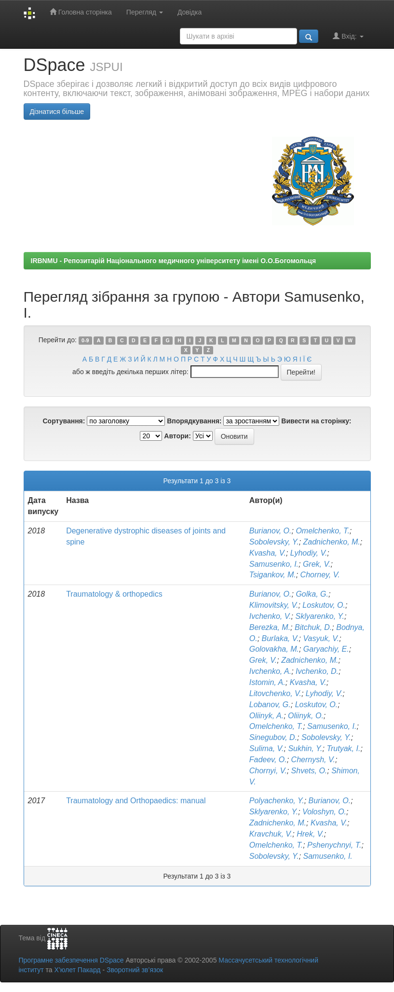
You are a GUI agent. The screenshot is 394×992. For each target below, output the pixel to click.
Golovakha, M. (274, 649)
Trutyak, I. (343, 748)
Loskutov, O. (323, 605)
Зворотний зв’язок (135, 970)
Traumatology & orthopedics (114, 594)
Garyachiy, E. (326, 649)
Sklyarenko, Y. (320, 616)
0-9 (85, 340)
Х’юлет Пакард (77, 970)
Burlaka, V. (280, 638)
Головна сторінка (81, 12)
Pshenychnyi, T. (334, 845)
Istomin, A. (267, 682)
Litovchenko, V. (275, 693)
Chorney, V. (320, 575)
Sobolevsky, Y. (274, 542)
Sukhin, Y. (305, 748)
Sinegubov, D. (273, 737)
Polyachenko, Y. (276, 800)
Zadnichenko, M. (331, 542)
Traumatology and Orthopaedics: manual (135, 800)
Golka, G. (312, 594)
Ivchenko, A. (270, 671)
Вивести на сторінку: (316, 421)
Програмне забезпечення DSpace (71, 960)
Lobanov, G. (270, 704)
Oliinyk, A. (266, 716)
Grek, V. (317, 564)
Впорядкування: (194, 421)
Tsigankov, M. (272, 575)
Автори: (177, 436)
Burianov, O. (270, 531)
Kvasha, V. (267, 553)
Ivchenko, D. (317, 671)
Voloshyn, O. (324, 812)
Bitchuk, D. (313, 627)
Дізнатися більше (57, 111)
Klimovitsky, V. (274, 605)
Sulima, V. (266, 748)
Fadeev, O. (268, 759)
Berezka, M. (269, 627)
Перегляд (144, 12)
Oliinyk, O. (306, 716)
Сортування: (63, 421)
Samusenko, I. (274, 564)
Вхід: (348, 36)
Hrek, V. (310, 834)
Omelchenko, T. (322, 531)
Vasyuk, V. (321, 638)
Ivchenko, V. (270, 616)
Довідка (189, 12)
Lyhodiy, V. (308, 553)
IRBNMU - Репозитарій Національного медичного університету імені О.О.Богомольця (173, 261)
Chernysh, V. (313, 759)
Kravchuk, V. (271, 834)
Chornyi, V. (268, 771)
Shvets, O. (309, 771)
